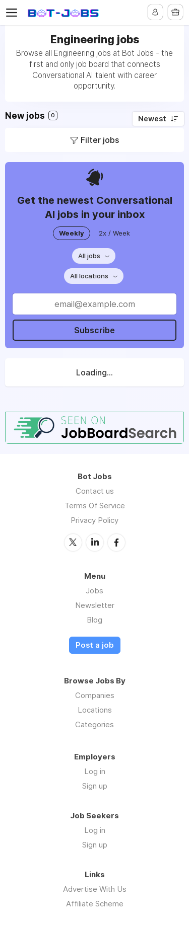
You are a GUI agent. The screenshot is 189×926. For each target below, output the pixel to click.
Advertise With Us (95, 889)
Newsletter (94, 605)
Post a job (95, 645)
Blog (94, 620)
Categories (94, 724)
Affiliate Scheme (94, 903)
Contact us (95, 491)
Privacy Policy (94, 520)
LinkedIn (94, 542)
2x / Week (114, 233)
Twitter (73, 542)
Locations (95, 710)
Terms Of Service (95, 505)
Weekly (71, 233)
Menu (13, 12)
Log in (94, 771)
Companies (94, 695)
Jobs (94, 590)
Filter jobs (100, 140)
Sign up (94, 786)
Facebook (116, 542)
